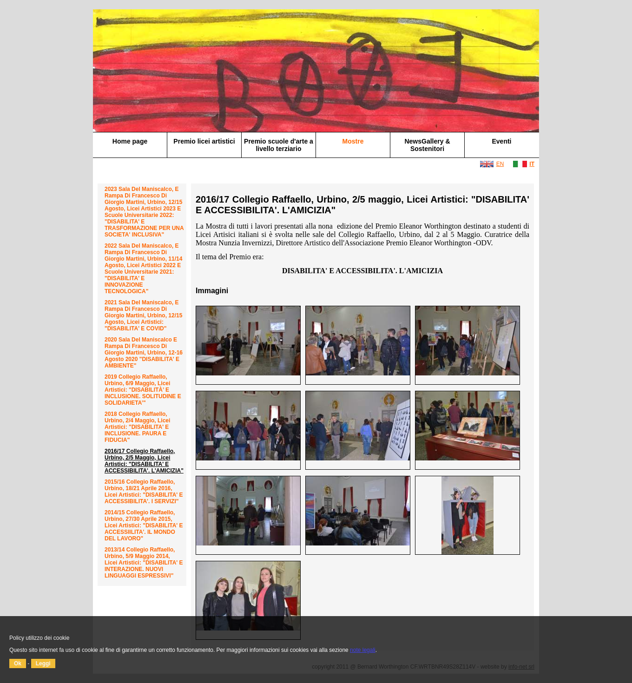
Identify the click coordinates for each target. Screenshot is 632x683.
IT (531, 164)
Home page (129, 141)
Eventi (501, 141)
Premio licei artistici (204, 141)
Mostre (353, 141)
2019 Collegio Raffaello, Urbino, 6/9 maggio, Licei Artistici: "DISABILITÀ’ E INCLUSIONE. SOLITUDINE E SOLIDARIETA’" (143, 390)
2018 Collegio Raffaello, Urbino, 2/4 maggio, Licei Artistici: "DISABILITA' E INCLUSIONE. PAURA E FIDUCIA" (137, 427)
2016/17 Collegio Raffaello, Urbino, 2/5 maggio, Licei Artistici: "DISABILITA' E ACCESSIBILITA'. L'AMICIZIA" (144, 461)
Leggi (43, 663)
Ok (17, 663)
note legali (362, 650)
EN (500, 164)
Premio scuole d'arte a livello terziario (278, 145)
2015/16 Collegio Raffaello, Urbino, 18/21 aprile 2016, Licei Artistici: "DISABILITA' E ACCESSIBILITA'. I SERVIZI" (144, 492)
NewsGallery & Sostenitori (427, 145)
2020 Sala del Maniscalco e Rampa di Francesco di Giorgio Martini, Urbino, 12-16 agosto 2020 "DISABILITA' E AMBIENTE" (144, 352)
